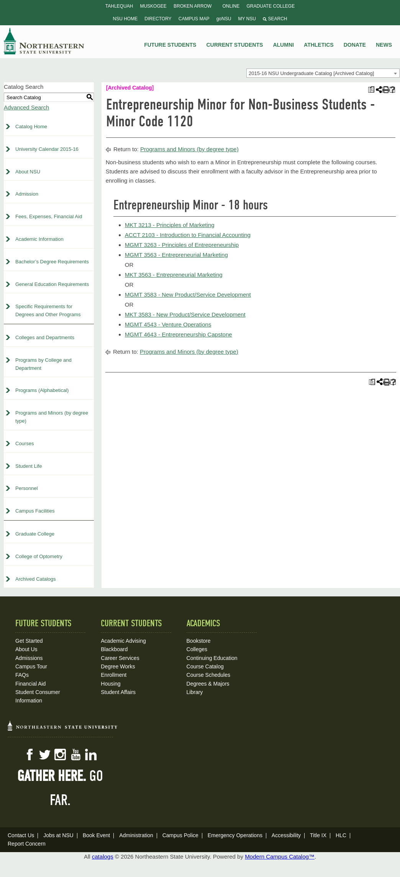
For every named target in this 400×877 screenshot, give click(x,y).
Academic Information (39, 239)
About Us (26, 649)
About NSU (27, 172)
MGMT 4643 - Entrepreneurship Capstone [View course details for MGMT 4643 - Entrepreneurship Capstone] (178, 334)
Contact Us (21, 835)
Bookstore (199, 641)
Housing (110, 684)
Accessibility (286, 835)
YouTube (75, 754)
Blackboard (114, 649)
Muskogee (153, 6)
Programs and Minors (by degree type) (51, 417)
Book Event (96, 835)
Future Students (170, 45)
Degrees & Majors (208, 684)
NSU (44, 41)
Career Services (120, 658)
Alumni (283, 45)
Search (275, 18)
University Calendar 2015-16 (47, 149)
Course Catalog (205, 666)
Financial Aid (30, 684)
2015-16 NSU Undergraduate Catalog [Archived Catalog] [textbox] (311, 73)
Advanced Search (26, 107)
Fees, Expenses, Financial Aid (48, 216)
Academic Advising (123, 641)
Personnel (26, 488)
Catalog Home (31, 126)
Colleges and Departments (44, 337)
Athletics (319, 45)
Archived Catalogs (35, 579)
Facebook (29, 754)
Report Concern (27, 844)
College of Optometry (38, 556)
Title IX (318, 835)
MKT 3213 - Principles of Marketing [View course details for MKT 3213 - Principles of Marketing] (170, 225)
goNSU (223, 18)
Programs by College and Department (43, 364)
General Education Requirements (52, 284)
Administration (136, 835)
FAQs (22, 675)
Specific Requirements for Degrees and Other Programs (48, 310)
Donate (355, 45)
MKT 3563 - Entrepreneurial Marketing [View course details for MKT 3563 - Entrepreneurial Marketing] (174, 274)
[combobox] (323, 73)
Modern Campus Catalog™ (280, 856)
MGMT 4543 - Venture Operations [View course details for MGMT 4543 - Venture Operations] (168, 324)
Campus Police (180, 835)
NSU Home (125, 18)
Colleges (197, 649)
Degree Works (118, 666)
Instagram (60, 754)
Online (231, 6)
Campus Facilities (35, 511)
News (384, 45)
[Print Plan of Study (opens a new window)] (371, 90)
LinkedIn (91, 754)
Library (195, 692)
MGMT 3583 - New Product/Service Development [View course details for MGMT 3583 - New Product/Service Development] (188, 294)
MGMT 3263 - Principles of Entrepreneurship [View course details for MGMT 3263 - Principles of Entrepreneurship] (182, 245)
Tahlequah (119, 6)
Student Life (28, 466)
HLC (341, 835)
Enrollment (113, 675)
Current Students (235, 45)
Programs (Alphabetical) (42, 390)
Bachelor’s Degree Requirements (52, 262)
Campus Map (194, 18)
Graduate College (270, 6)
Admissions (29, 658)
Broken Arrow (192, 6)
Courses (24, 443)
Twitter (45, 754)
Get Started (29, 641)
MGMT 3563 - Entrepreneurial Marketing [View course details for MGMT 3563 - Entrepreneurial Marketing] (176, 255)
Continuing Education (212, 658)
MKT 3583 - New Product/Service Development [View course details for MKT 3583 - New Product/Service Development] (185, 314)
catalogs (102, 856)
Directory (157, 18)
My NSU (247, 18)
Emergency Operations (235, 835)
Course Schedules (208, 675)
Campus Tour (31, 666)
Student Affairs (118, 692)
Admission (26, 194)
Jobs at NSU (58, 835)
